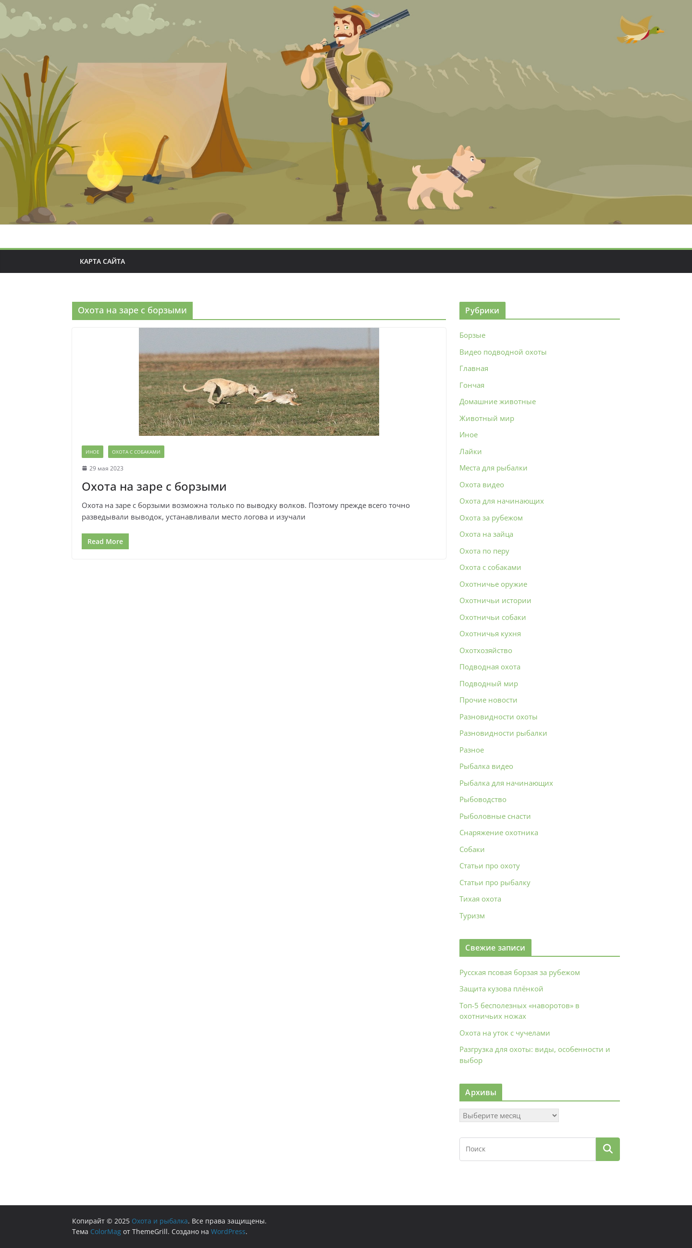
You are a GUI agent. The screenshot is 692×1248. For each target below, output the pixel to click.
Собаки (472, 849)
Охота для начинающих (501, 501)
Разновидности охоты (498, 716)
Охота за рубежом (491, 517)
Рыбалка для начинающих (506, 783)
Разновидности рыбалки (503, 733)
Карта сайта (102, 261)
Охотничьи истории (495, 600)
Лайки (470, 451)
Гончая (471, 385)
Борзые (472, 335)
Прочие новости (488, 699)
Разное (471, 749)
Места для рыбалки (493, 467)
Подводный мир (488, 683)
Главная (473, 368)
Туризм (472, 915)
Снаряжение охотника (498, 832)
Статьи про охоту (489, 865)
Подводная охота (489, 666)
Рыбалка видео (486, 766)
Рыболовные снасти (495, 816)
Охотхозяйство (485, 650)
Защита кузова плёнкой (501, 988)
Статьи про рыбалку (495, 882)
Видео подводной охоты (503, 352)
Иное (92, 451)
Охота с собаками (136, 451)
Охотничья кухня (490, 633)
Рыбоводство (483, 799)
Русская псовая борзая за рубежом (519, 972)
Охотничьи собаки (492, 617)
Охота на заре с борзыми (154, 486)
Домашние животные (497, 401)
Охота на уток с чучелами (504, 1033)
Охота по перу (484, 551)
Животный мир (486, 418)
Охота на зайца (486, 534)
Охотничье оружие (493, 584)
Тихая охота (480, 898)
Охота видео (481, 484)
